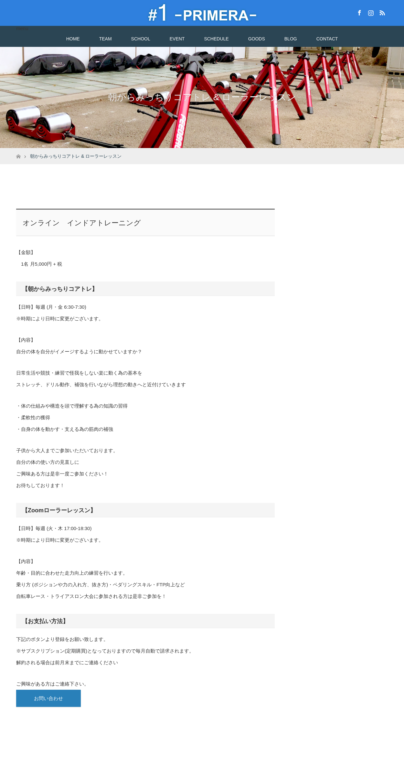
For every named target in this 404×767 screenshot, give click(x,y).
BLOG (290, 38)
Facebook (359, 11)
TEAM (105, 38)
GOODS (256, 38)
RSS (381, 11)
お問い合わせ (48, 698)
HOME (73, 38)
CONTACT (327, 38)
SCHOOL (140, 38)
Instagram (370, 11)
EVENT (177, 38)
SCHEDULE (216, 38)
